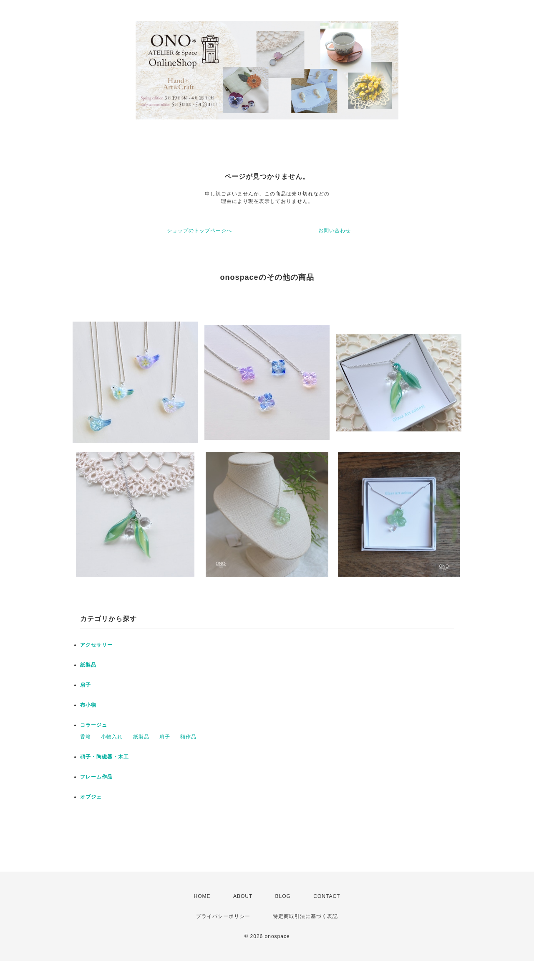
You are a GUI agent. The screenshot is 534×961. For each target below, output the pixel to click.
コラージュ (93, 725)
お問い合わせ (334, 230)
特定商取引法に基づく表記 (305, 916)
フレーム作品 (96, 777)
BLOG (283, 896)
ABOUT (242, 896)
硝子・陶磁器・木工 (104, 757)
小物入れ (112, 737)
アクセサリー (96, 645)
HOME (202, 896)
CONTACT (326, 896)
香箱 (85, 737)
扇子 (85, 685)
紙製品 (88, 665)
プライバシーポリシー (223, 916)
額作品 (188, 737)
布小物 (88, 705)
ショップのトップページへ (199, 230)
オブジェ (91, 797)
